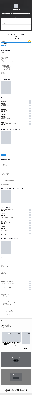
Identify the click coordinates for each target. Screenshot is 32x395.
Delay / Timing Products (5, 25)
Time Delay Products (5, 65)
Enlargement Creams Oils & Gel (8, 61)
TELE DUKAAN (16, 9)
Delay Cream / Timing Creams (9, 69)
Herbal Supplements (6, 173)
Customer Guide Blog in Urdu (6, 26)
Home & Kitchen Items (5, 58)
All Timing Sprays (7, 67)
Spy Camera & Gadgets (5, 74)
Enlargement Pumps (6, 62)
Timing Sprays (7, 68)
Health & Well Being (4, 57)
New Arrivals (3, 72)
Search (4, 45)
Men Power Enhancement (5, 59)
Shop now (16, 360)
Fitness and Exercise (4, 53)
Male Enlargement (4, 23)
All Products (4, 20)
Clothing (2, 52)
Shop (2, 22)
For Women (3, 54)
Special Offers (3, 73)
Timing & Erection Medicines (9, 70)
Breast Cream (4, 55)
